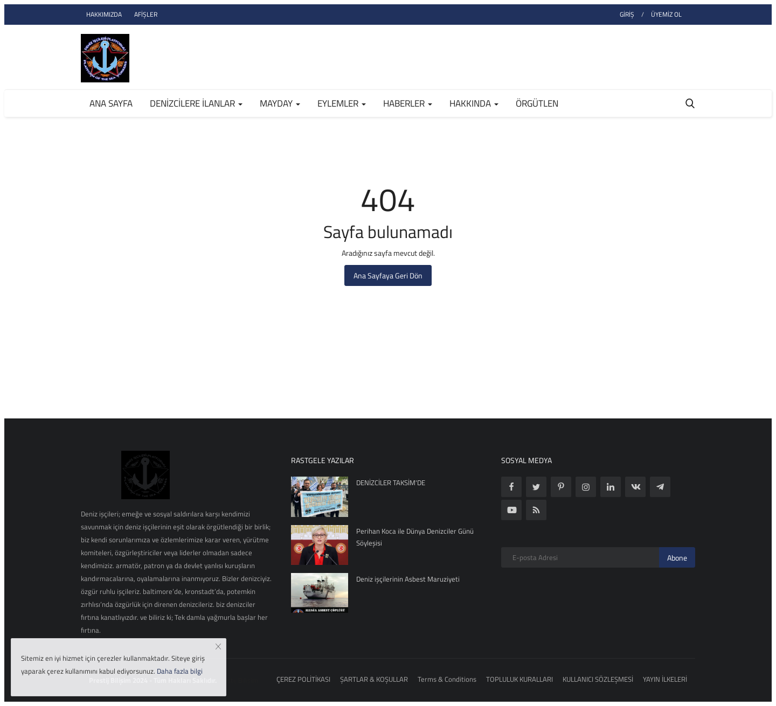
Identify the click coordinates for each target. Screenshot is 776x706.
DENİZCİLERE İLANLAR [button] (196, 103)
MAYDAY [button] (280, 103)
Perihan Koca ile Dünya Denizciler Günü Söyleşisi (415, 537)
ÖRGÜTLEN (537, 103)
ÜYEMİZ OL (666, 14)
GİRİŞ (627, 14)
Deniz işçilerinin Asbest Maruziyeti (408, 579)
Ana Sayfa (111, 103)
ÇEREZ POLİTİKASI (303, 679)
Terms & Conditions (447, 679)
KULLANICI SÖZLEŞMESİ (598, 679)
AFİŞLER (145, 14)
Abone (677, 557)
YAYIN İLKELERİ (665, 679)
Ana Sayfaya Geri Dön (388, 275)
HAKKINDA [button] (473, 103)
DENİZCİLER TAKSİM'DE (390, 482)
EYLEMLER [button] (341, 103)
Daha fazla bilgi (180, 671)
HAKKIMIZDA (104, 14)
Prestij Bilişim (237, 680)
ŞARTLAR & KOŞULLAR (374, 679)
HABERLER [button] (407, 103)
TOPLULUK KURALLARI (519, 679)
